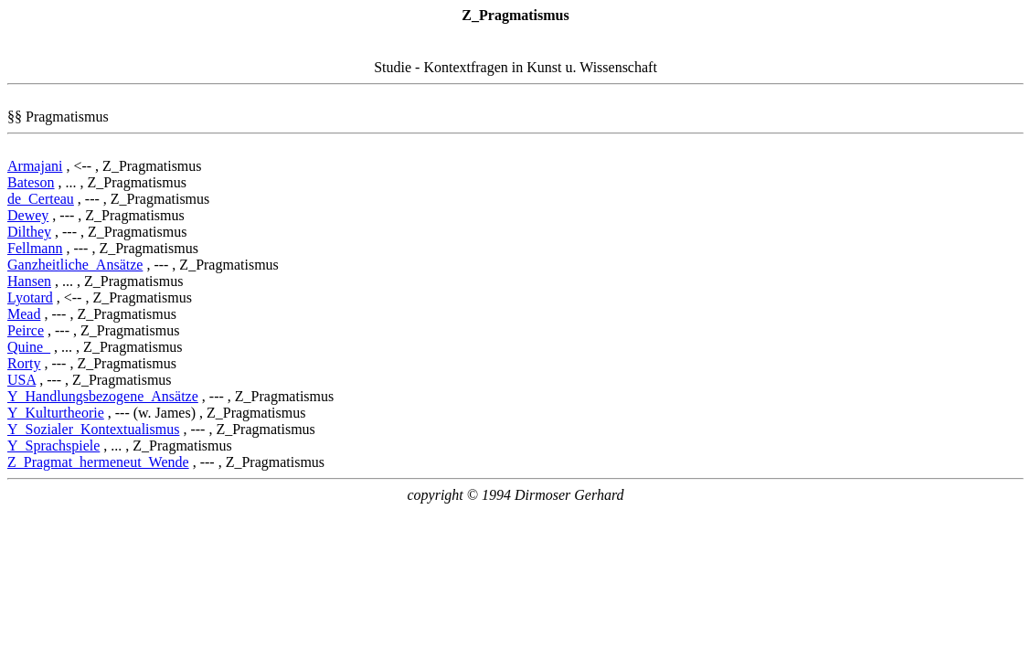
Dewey (27, 215)
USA (21, 379)
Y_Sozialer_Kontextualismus (93, 429)
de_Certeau (40, 199)
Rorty (23, 363)
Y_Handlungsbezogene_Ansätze (102, 396)
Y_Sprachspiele (53, 445)
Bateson (31, 182)
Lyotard (30, 297)
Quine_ (28, 347)
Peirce (25, 330)
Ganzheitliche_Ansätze (75, 264)
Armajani (34, 166)
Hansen (29, 281)
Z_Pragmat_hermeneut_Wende (98, 462)
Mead (23, 314)
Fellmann (34, 248)
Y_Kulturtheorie (55, 412)
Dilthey (29, 231)
